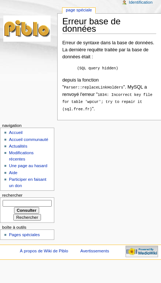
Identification (141, 2)
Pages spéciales (24, 233)
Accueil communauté (28, 138)
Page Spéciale (79, 10)
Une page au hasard (28, 164)
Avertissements (94, 250)
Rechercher (12, 194)
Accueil (16, 131)
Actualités (18, 145)
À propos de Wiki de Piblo (44, 250)
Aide (13, 171)
